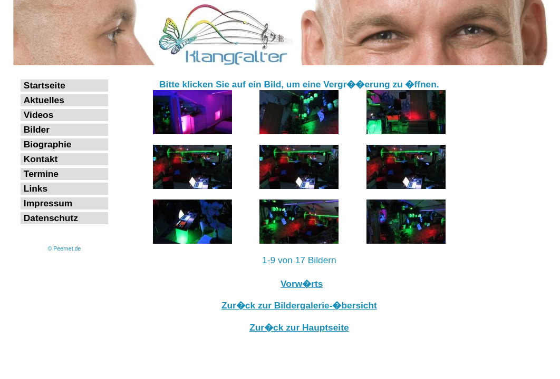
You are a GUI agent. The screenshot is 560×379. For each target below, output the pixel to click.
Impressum (48, 203)
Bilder (37, 129)
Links (35, 188)
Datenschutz (51, 218)
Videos (39, 114)
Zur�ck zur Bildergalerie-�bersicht (299, 305)
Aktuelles (44, 100)
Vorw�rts (302, 283)
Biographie (48, 144)
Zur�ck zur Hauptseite (299, 327)
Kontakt (41, 159)
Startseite (44, 85)
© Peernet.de (64, 248)
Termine (41, 173)
